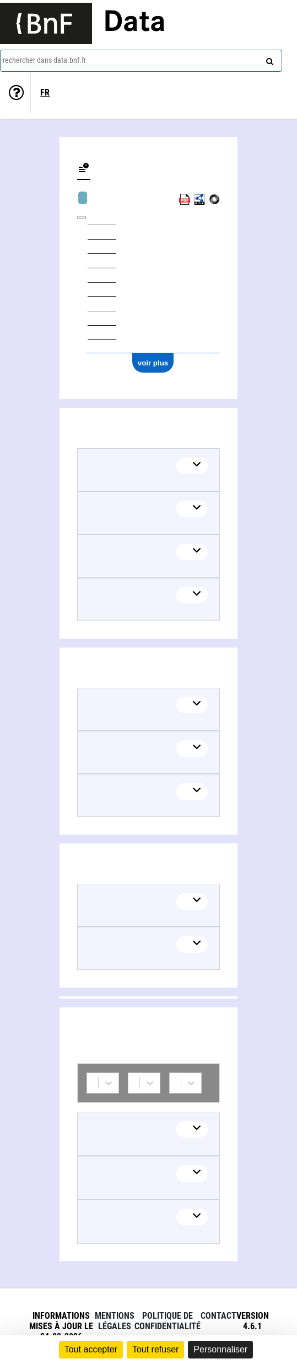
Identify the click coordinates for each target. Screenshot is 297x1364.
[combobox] (141, 61)
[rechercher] (268, 59)
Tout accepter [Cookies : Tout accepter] (90, 1349)
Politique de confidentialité (167, 1320)
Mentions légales (114, 1320)
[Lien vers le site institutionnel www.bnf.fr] (46, 23)
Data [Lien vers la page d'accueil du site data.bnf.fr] (134, 23)
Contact (218, 1315)
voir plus (153, 363)
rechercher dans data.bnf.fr (44, 60)
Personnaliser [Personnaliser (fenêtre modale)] (220, 1349)
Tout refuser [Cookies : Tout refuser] (155, 1349)
